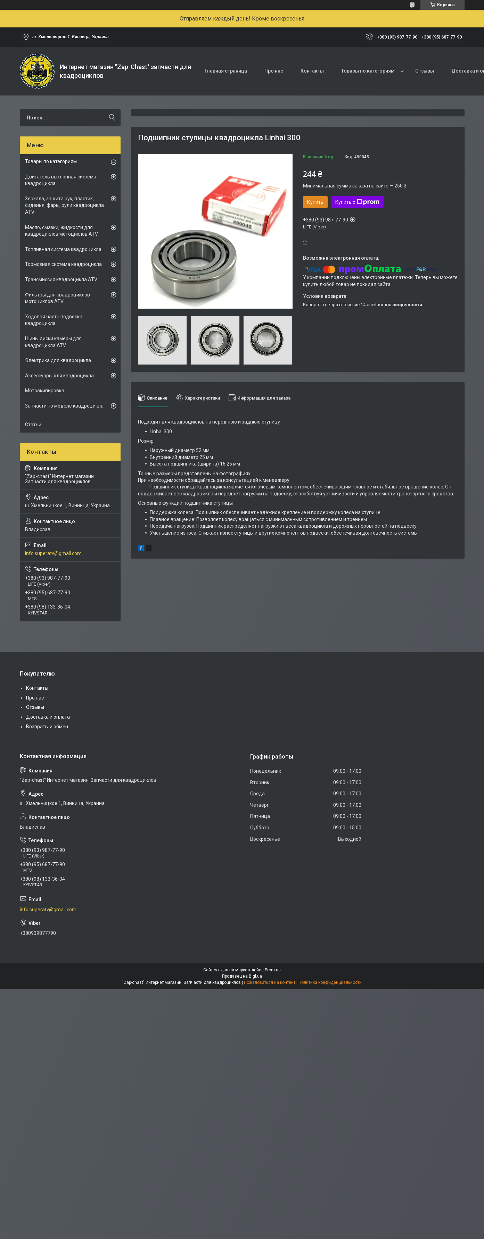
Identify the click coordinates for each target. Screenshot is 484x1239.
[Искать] (112, 117)
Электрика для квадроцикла (58, 360)
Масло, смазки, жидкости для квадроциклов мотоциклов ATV (61, 231)
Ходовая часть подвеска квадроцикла (53, 320)
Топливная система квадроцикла (63, 249)
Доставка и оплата (48, 717)
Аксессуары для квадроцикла (59, 375)
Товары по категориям (368, 71)
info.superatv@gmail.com (53, 553)
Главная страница (226, 71)
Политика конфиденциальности (330, 982)
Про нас (273, 71)
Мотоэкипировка (44, 390)
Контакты (312, 71)
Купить (315, 202)
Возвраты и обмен (47, 726)
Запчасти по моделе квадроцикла (64, 406)
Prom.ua (273, 970)
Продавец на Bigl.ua (242, 976)
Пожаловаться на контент (269, 982)
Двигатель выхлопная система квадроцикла (60, 180)
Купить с (357, 202)
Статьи (33, 424)
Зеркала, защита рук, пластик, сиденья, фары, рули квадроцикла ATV (64, 205)
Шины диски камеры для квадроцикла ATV (53, 342)
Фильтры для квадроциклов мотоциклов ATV (57, 298)
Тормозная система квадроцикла (63, 264)
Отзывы (424, 71)
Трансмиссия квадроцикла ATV (61, 279)
